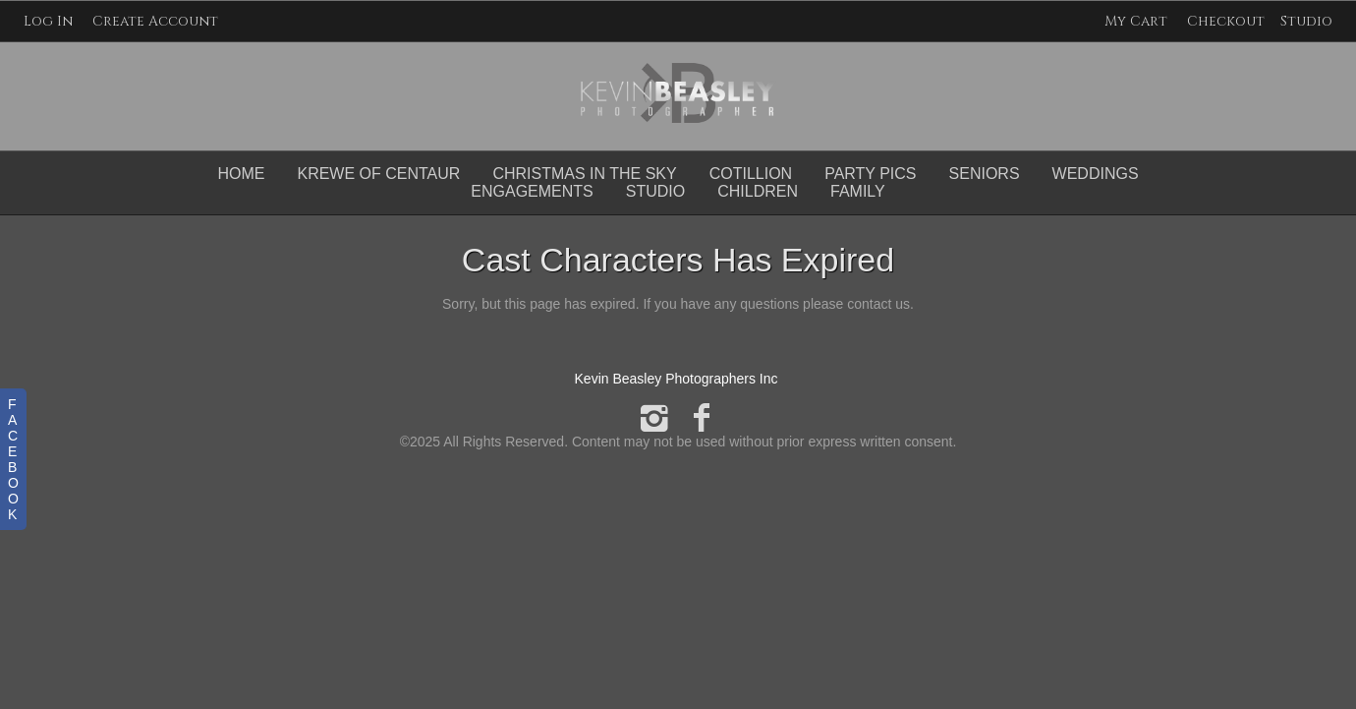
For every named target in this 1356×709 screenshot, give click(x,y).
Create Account (155, 21)
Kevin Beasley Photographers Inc (676, 378)
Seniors (984, 173)
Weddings (1095, 173)
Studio (1306, 21)
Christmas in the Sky (584, 173)
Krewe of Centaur (378, 173)
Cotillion (750, 173)
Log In (48, 21)
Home (240, 173)
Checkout (1226, 21)
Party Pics (870, 173)
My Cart (1137, 21)
